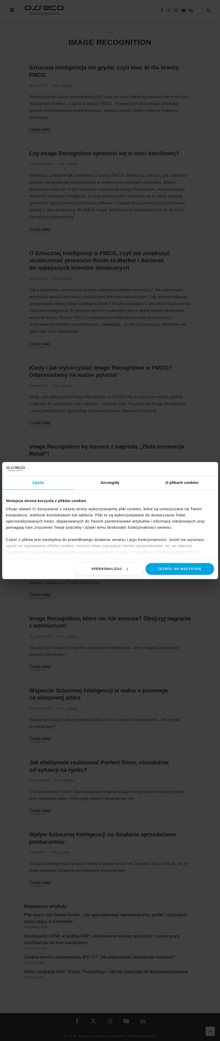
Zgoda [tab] (38, 482)
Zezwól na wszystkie (180, 569)
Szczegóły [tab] (110, 482)
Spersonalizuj (109, 569)
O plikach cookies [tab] (181, 482)
